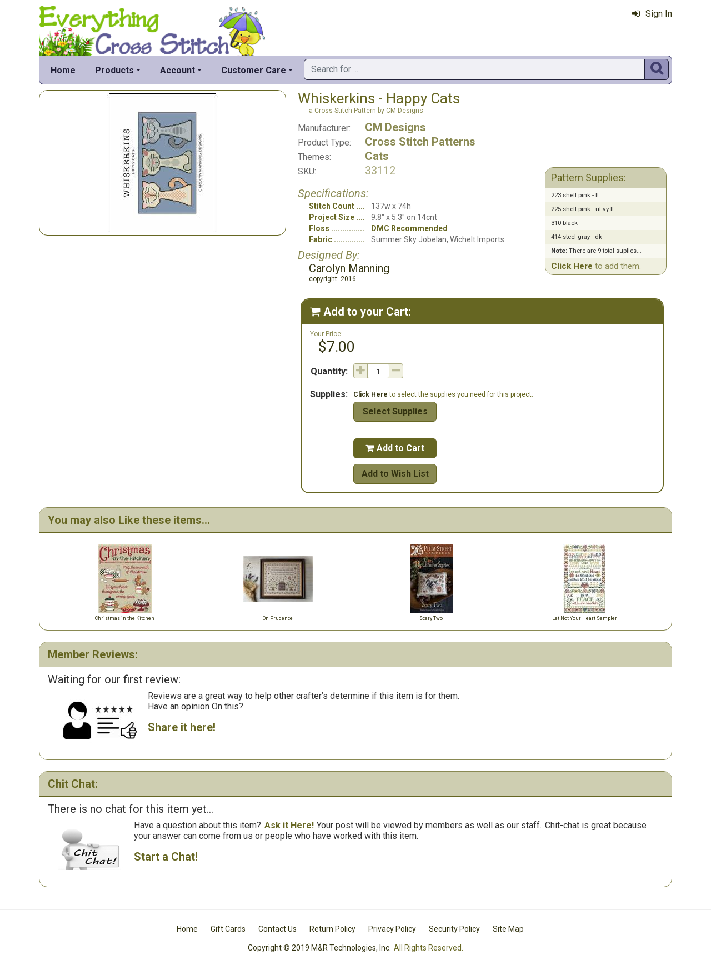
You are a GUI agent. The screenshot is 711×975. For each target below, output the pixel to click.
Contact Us (277, 928)
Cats (377, 156)
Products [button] (114, 70)
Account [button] (177, 70)
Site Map (508, 928)
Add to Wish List (395, 473)
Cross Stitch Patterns (420, 141)
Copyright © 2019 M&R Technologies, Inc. (319, 947)
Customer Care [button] (253, 70)
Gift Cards (228, 928)
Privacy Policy (392, 928)
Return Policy (332, 928)
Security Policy (454, 928)
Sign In (652, 13)
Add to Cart (394, 448)
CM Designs (395, 127)
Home (63, 70)
